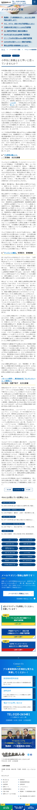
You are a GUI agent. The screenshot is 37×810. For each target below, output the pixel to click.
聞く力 (12, 105)
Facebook (31, 757)
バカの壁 (13, 103)
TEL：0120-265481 (19, 1)
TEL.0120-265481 (18, 717)
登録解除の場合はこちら (25, 601)
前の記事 (8, 490)
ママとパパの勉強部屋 (19, 55)
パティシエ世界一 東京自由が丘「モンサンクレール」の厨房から (18, 380)
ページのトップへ (18, 660)
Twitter (28, 757)
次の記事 (29, 490)
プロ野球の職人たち (11, 155)
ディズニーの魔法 (11, 253)
